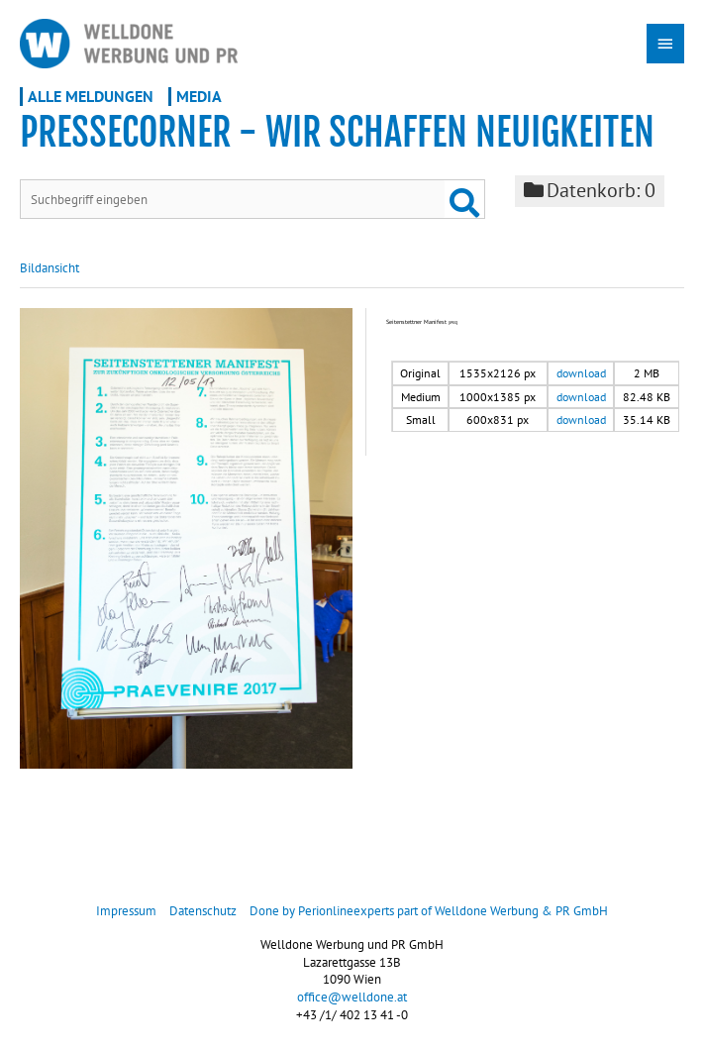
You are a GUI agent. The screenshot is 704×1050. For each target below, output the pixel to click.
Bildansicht (49, 268)
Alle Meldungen (90, 96)
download (581, 373)
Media (199, 96)
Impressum (126, 910)
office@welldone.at (352, 997)
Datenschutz (203, 910)
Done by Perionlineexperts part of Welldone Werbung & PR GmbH (429, 910)
